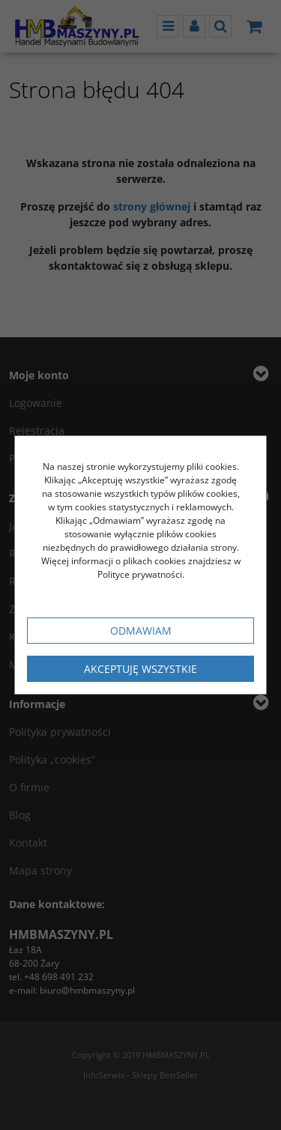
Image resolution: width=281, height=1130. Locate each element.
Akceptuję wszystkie (140, 669)
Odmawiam (141, 630)
